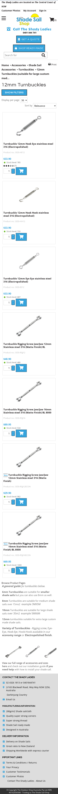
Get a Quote (29, 39)
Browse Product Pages (13, 582)
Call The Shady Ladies (29, 29)
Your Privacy (12, 767)
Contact (11, 780)
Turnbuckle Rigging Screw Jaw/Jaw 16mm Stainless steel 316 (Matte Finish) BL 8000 (27, 411)
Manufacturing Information (18, 706)
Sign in (42, 10)
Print (53, 64)
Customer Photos (11, 10)
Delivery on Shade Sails (18, 741)
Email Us (10, 699)
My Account (29, 10)
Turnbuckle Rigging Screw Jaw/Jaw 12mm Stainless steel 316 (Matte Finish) (25, 478)
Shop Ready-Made (29, 48)
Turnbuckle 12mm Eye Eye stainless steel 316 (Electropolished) (27, 280)
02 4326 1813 (13, 682)
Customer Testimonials (18, 771)
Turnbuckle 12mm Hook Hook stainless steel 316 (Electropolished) (26, 214)
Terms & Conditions (16, 762)
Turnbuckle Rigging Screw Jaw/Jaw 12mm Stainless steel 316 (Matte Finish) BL (27, 345)
